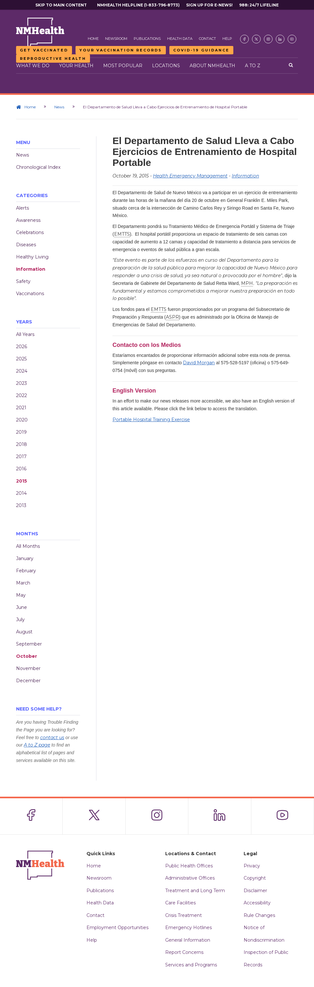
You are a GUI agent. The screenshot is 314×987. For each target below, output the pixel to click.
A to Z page (37, 745)
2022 (21, 395)
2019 (21, 432)
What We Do (32, 65)
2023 (21, 383)
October (26, 656)
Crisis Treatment (183, 915)
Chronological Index (38, 167)
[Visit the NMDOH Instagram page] (268, 39)
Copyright (255, 878)
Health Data (180, 38)
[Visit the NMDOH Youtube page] (292, 39)
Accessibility (257, 903)
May (21, 595)
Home (93, 38)
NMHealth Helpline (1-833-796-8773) (138, 5)
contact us (52, 737)
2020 (22, 420)
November (28, 668)
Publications (147, 38)
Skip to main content (61, 5)
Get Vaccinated (44, 50)
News (59, 106)
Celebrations (30, 232)
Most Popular (122, 65)
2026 (21, 346)
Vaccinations (30, 293)
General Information (187, 940)
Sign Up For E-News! (209, 5)
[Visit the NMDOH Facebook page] (244, 39)
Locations (166, 65)
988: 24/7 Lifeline (259, 5)
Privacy (252, 866)
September (29, 644)
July (20, 619)
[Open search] (291, 65)
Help (227, 38)
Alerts (22, 208)
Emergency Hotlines (188, 927)
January (24, 558)
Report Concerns (184, 952)
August (24, 632)
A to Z (252, 65)
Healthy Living (32, 257)
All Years (25, 334)
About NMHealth (212, 65)
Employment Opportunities (117, 927)
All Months (28, 546)
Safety (23, 281)
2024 (21, 371)
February (26, 571)
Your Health (76, 65)
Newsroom (116, 38)
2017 (21, 456)
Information (30, 269)
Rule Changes (259, 915)
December (28, 681)
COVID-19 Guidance (201, 50)
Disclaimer (255, 890)
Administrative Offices (190, 878)
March (23, 583)
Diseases (26, 245)
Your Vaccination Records (120, 50)
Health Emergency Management (190, 176)
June (21, 607)
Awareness (28, 220)
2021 (21, 408)
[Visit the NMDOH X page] (256, 39)
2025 (21, 359)
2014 (21, 493)
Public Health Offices (189, 866)
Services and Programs (191, 965)
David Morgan (199, 363)
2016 (21, 469)
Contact (207, 38)
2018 (21, 444)
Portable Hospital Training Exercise (151, 419)
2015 (21, 481)
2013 (21, 505)
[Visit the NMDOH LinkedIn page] (280, 39)
